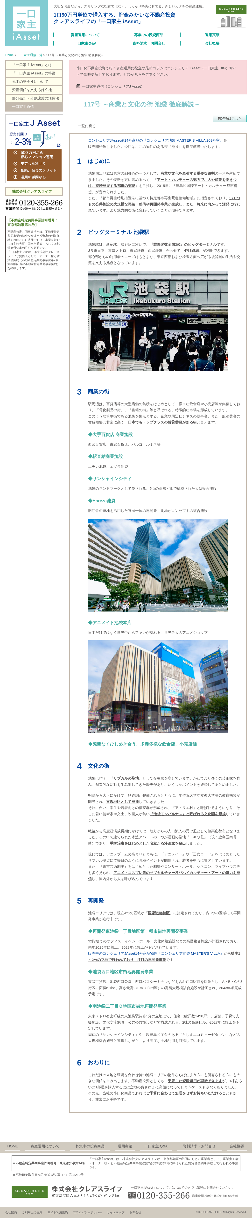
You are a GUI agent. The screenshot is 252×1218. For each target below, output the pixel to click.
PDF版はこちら (230, 118)
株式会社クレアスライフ (32, 191)
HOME (12, 1146)
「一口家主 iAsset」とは (32, 65)
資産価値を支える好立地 (32, 90)
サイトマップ (115, 1212)
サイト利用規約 (58, 1212)
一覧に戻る (87, 126)
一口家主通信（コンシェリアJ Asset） (113, 86)
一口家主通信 (23, 107)
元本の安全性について (30, 81)
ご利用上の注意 (32, 1212)
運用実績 (212, 35)
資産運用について (85, 35)
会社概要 (212, 43)
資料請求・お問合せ (149, 43)
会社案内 (11, 1212)
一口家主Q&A (85, 43)
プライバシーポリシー (87, 1212)
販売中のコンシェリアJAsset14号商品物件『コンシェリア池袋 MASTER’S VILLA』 (156, 953)
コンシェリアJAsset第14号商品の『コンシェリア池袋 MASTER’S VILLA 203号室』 (155, 140)
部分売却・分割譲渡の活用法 (35, 98)
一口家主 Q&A (156, 1146)
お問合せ (135, 1212)
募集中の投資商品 (148, 35)
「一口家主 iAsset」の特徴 (34, 73)
